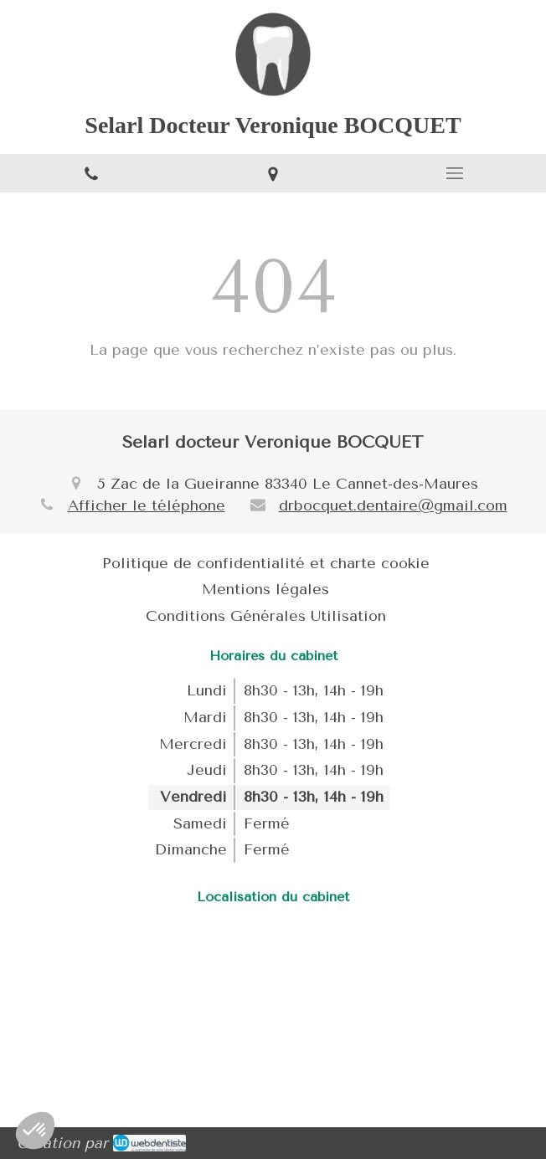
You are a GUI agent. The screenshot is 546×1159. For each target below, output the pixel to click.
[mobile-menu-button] (455, 173)
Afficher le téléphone (146, 505)
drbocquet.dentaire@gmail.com (393, 505)
